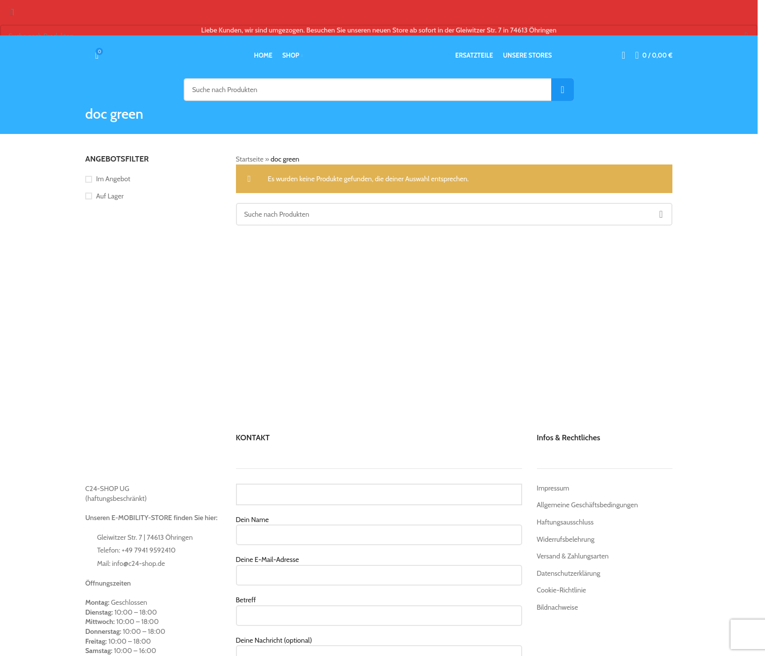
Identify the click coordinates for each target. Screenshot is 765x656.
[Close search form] (12, 12)
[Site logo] (378, 54)
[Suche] (85, 55)
